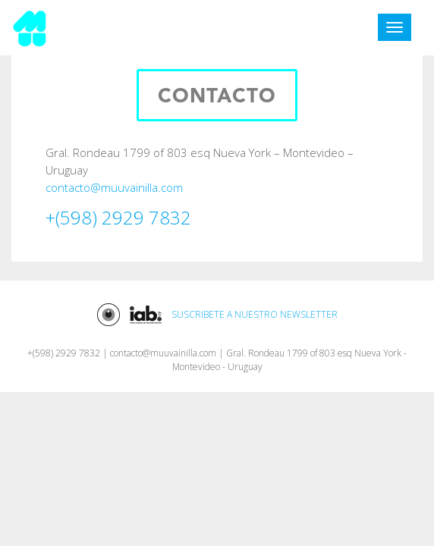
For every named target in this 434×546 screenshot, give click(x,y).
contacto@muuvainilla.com (114, 187)
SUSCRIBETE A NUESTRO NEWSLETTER (254, 315)
